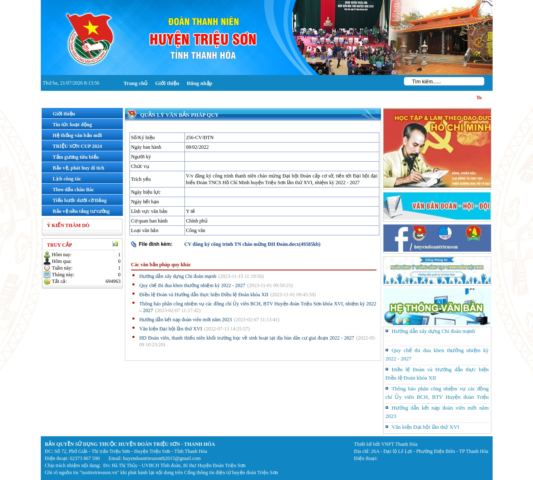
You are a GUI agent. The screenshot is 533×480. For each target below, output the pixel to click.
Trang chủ (136, 83)
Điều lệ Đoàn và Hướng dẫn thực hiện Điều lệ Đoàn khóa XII (204, 295)
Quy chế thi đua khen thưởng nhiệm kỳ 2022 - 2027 (192, 285)
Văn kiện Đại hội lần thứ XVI (170, 329)
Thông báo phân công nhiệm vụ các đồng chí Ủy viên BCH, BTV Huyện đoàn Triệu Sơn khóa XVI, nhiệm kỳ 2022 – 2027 (437, 396)
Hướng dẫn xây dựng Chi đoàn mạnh (178, 276)
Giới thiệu (167, 83)
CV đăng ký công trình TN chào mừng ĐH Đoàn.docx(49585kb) (252, 244)
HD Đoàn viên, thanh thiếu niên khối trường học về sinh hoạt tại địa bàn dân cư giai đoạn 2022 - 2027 (246, 338)
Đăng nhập (199, 83)
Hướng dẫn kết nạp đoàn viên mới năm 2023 (185, 319)
